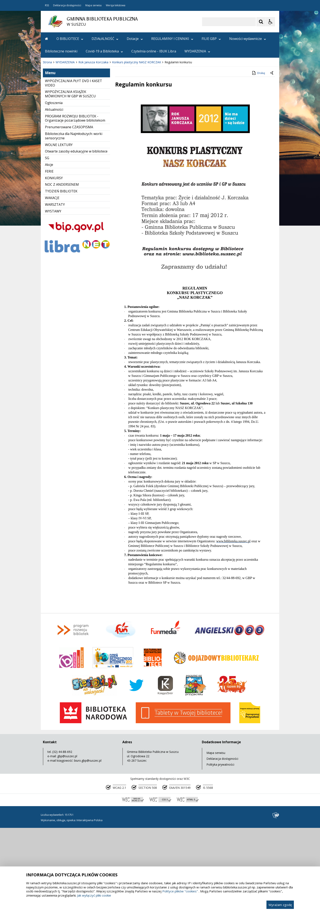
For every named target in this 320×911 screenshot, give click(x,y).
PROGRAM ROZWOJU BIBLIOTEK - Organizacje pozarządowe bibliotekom (75, 201)
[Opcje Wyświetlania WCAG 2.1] (270, 21)
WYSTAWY (53, 294)
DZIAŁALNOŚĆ (105, 38)
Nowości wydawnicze (247, 38)
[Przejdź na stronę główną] (46, 38)
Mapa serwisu (93, 5)
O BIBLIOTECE (69, 38)
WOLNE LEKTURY (59, 228)
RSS (47, 5)
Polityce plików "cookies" (180, 891)
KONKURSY (54, 261)
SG (47, 241)
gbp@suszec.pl (67, 840)
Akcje (49, 248)
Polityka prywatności (220, 848)
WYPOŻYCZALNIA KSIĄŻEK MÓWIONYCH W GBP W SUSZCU (70, 177)
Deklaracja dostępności (67, 5)
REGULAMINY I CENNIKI (172, 38)
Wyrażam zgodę (280, 905)
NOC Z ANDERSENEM (62, 268)
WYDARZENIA (197, 51)
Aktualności (54, 193)
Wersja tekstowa (115, 5)
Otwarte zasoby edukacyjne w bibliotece (76, 235)
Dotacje (135, 38)
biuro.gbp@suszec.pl (87, 844)
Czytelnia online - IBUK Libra (153, 51)
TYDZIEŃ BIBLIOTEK (61, 274)
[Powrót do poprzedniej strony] (272, 156)
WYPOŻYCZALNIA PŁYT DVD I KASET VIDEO (73, 166)
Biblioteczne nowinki (61, 51)
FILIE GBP (211, 38)
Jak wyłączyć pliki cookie (94, 895)
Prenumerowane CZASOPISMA (69, 210)
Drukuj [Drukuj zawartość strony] (258, 156)
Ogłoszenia (54, 186)
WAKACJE (52, 281)
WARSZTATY (55, 288)
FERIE (49, 255)
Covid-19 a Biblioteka (104, 51)
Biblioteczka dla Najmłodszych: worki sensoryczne (73, 219)
